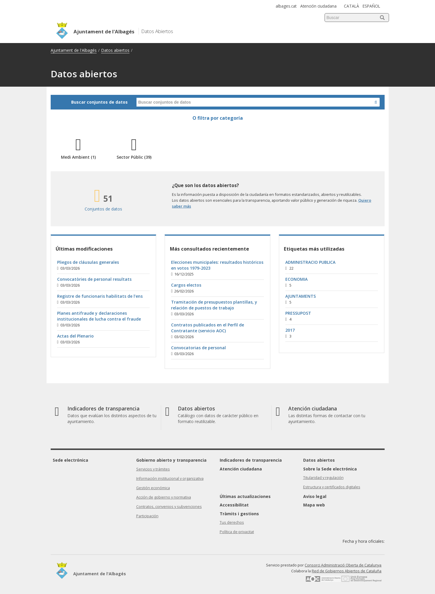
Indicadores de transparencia (251, 460)
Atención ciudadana (318, 6)
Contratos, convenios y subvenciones (169, 506)
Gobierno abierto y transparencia (171, 460)
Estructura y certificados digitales (331, 487)
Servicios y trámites (153, 469)
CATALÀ (351, 6)
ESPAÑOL (371, 6)
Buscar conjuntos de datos (99, 102)
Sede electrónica (70, 460)
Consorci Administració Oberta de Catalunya (343, 565)
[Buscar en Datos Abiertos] (376, 102)
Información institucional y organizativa (170, 478)
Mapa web (314, 505)
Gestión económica (153, 487)
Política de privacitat (237, 531)
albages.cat (286, 6)
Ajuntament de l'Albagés (74, 50)
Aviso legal (314, 496)
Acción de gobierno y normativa (163, 497)
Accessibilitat (234, 505)
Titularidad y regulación (323, 477)
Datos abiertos (115, 50)
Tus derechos (232, 522)
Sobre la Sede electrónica (330, 469)
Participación (147, 515)
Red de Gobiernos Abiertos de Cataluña (346, 571)
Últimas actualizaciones (245, 496)
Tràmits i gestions (239, 513)
